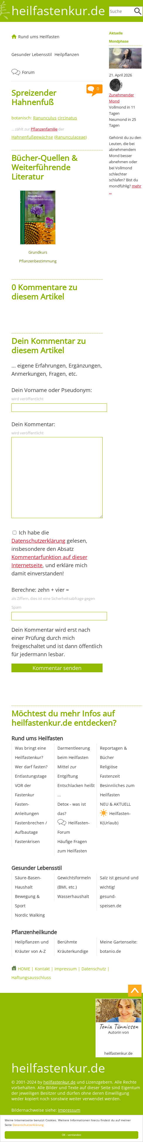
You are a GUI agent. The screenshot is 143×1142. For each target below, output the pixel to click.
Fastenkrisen (27, 841)
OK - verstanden (71, 1135)
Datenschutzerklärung (28, 1125)
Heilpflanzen (67, 54)
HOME (24, 969)
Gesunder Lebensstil (31, 54)
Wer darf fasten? (31, 767)
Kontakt (42, 969)
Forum (28, 72)
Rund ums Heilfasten (38, 36)
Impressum (66, 969)
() (49, 137)
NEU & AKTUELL (115, 804)
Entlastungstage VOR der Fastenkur (31, 785)
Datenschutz (93, 969)
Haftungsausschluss (31, 977)
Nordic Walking (30, 915)
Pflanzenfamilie (44, 129)
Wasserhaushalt (73, 896)
